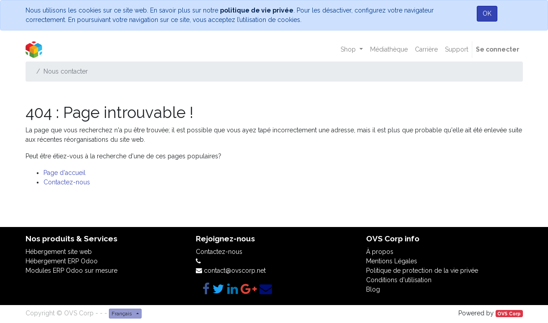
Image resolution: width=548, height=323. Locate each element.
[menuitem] (389, 49)
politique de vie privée (256, 10)
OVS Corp (509, 313)
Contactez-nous (66, 182)
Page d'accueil (64, 172)
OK (487, 13)
